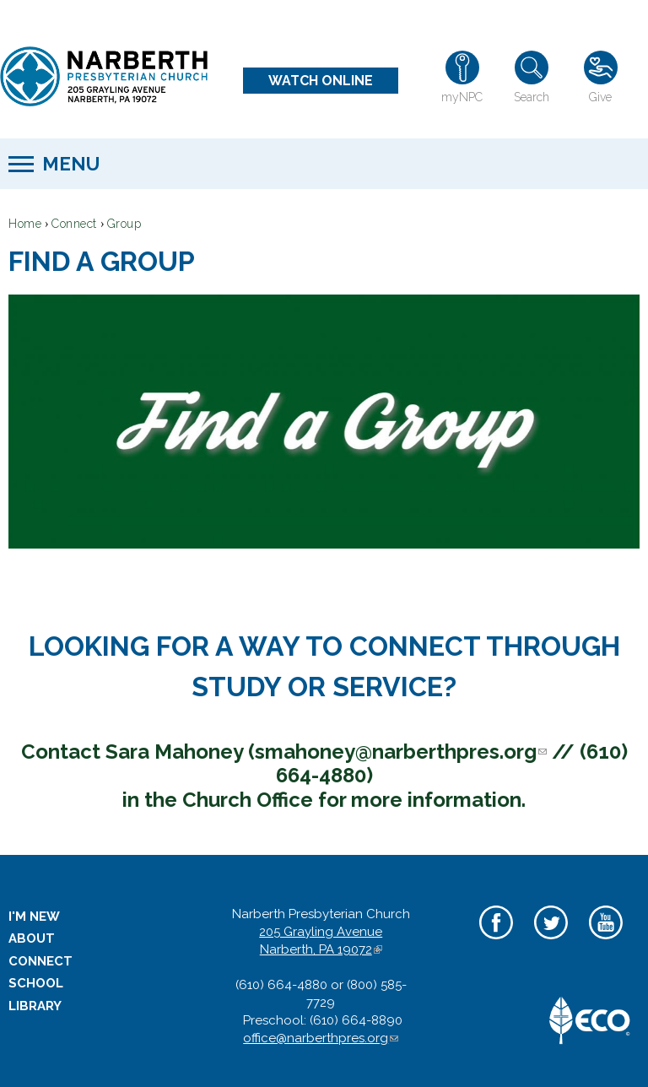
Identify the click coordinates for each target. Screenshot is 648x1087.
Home (24, 223)
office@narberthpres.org (320, 1038)
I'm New (34, 916)
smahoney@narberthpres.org (401, 751)
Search (531, 97)
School (35, 983)
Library (35, 1006)
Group (124, 223)
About (31, 938)
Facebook (495, 941)
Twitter (550, 941)
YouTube (605, 941)
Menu (71, 164)
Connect (74, 223)
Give (600, 97)
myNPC (462, 97)
